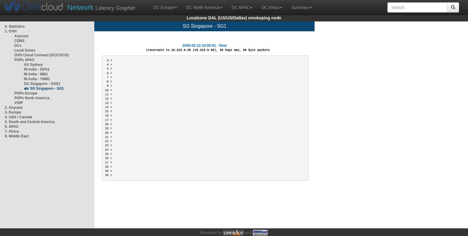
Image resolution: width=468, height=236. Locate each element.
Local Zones (24, 50)
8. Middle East (17, 136)
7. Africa (12, 131)
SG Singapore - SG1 (47, 88)
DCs (17, 46)
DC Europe (165, 7)
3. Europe (13, 112)
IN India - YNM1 (37, 79)
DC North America (204, 7)
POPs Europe (25, 93)
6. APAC (12, 127)
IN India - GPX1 (37, 69)
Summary (301, 7)
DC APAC (242, 7)
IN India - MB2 (35, 74)
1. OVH (10, 31)
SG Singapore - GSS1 (42, 84)
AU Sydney (33, 65)
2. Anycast (14, 107)
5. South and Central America (30, 122)
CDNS (19, 41)
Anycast (21, 36)
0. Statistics (15, 26)
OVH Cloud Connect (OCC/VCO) (41, 55)
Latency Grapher (101, 7)
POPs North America (32, 98)
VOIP (18, 103)
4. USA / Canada (18, 117)
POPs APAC (24, 60)
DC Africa (271, 7)
